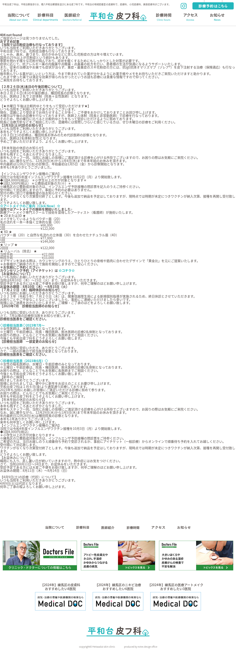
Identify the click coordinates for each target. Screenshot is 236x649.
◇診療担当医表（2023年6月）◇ (24, 360)
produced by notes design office (140, 646)
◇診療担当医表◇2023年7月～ (22, 325)
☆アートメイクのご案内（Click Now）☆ (30, 206)
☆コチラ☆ (67, 270)
